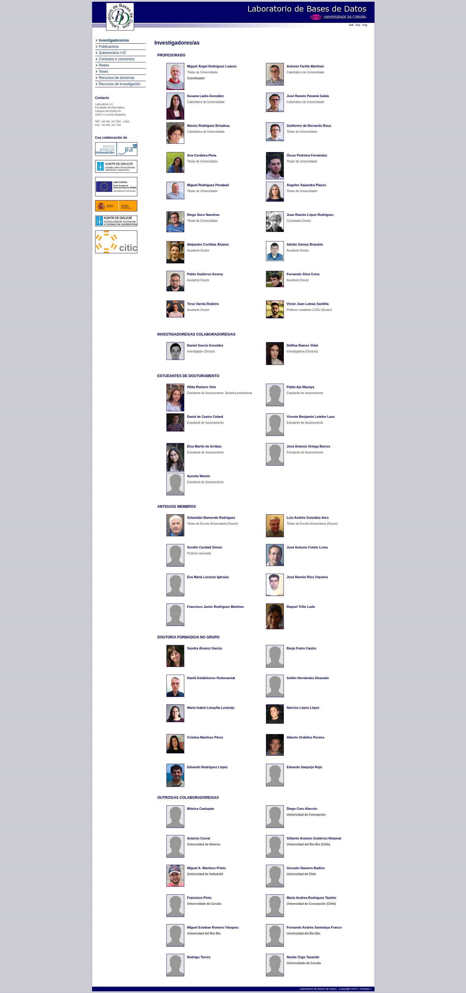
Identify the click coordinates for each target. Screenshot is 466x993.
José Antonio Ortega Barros (308, 446)
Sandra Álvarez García (204, 648)
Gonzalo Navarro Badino (306, 868)
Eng (365, 24)
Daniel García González (205, 345)
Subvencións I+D (112, 53)
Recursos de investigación (120, 84)
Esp (358, 24)
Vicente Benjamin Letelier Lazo (311, 416)
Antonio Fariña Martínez (305, 66)
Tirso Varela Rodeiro (203, 304)
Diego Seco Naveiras (203, 214)
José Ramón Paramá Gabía (308, 96)
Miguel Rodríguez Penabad (208, 185)
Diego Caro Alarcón (302, 808)
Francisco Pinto (199, 897)
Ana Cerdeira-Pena (201, 155)
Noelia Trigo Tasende (303, 957)
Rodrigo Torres (199, 957)
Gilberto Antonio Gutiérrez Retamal (314, 838)
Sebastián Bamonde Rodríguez (211, 517)
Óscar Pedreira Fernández (307, 155)
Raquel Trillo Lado (301, 606)
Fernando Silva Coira (303, 274)
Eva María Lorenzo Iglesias (208, 577)
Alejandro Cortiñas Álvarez (208, 244)
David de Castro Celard (205, 416)
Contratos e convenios (116, 59)
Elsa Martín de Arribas (204, 446)
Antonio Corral (198, 838)
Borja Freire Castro (302, 648)
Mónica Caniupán (200, 808)
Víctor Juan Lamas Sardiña (308, 304)
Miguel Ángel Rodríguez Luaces (212, 66)
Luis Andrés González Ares (308, 517)
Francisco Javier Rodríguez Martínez (215, 606)
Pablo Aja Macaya (300, 387)
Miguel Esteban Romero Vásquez (213, 927)
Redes (104, 65)
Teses (103, 71)
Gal (351, 24)
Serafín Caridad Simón (204, 547)
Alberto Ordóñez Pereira (306, 737)
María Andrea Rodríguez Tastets (311, 897)
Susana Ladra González (205, 96)
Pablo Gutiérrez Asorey (205, 274)
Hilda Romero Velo (201, 387)
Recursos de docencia (116, 78)
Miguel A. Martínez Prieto (206, 868)
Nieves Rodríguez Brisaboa (208, 125)
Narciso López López (303, 707)
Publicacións (109, 47)
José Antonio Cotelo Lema (307, 547)
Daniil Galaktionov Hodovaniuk (211, 678)
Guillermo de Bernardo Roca (309, 125)
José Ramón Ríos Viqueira (307, 577)
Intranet (365, 988)
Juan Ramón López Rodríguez (310, 214)
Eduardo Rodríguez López (207, 767)
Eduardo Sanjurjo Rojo (304, 767)
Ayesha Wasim (198, 476)
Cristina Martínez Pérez (205, 737)
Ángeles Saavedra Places (306, 185)
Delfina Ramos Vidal (302, 345)
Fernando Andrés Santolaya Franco (314, 927)
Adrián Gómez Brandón (305, 244)
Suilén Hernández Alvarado (308, 678)
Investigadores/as (114, 40)
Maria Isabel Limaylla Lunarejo (211, 707)
